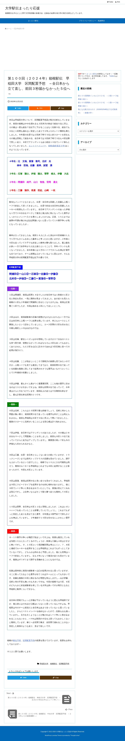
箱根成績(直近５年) (56, 146)
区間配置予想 (29, 640)
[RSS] (39, 108)
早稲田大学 (20, 29)
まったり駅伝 (91, 74)
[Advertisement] (62, 51)
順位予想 (17, 640)
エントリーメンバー (37, 146)
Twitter (111, 76)
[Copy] (61, 108)
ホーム (9, 29)
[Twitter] (18, 108)
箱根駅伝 (53, 664)
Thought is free (75, 735)
